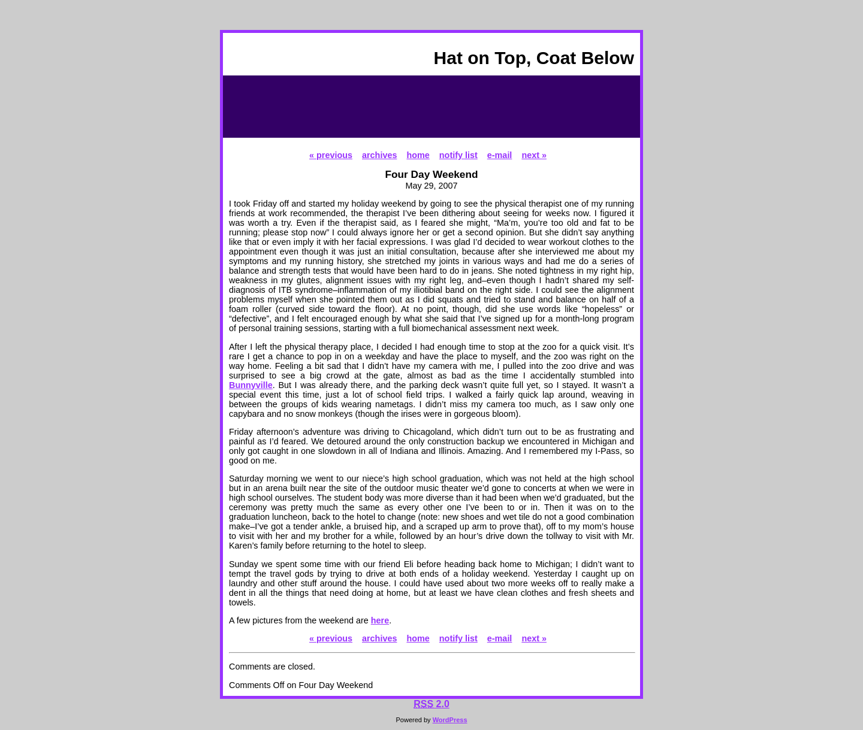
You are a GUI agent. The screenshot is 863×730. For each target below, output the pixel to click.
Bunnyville (251, 385)
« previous (330, 155)
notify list (458, 155)
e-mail (499, 155)
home (417, 155)
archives (379, 155)
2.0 (431, 704)
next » (534, 155)
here (380, 620)
